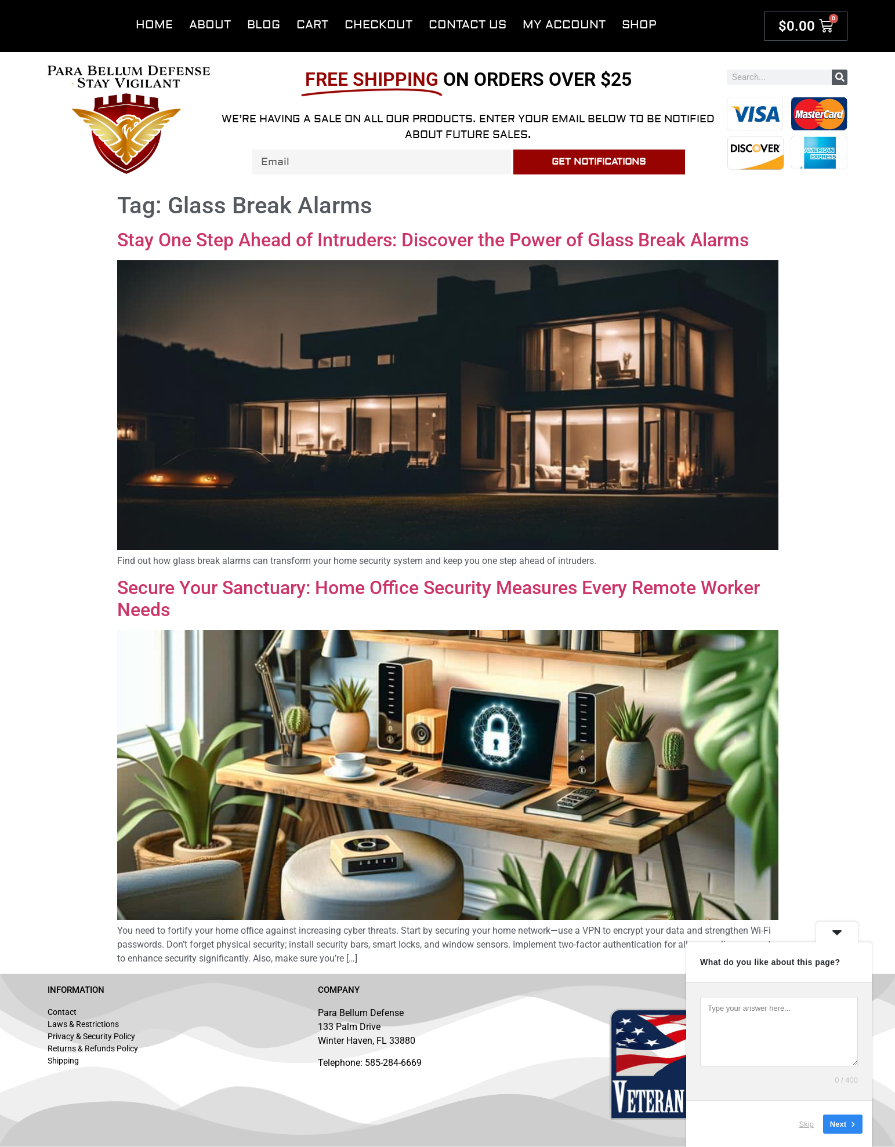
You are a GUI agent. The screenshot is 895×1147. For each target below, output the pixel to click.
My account (564, 24)
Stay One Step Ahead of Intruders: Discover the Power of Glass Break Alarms (433, 240)
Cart (312, 24)
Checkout (378, 24)
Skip (806, 1123)
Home (154, 24)
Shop (639, 24)
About (210, 24)
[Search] (839, 77)
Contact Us (467, 24)
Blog (263, 24)
